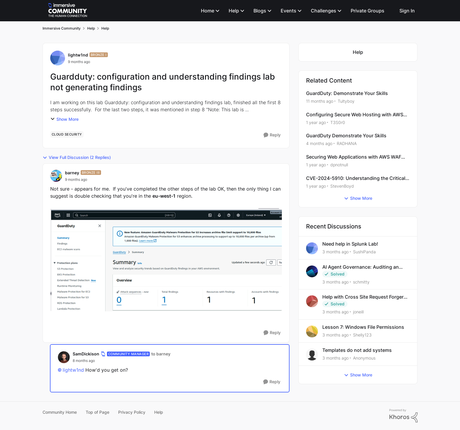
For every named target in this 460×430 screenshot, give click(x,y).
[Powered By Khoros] (403, 416)
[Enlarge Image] (166, 259)
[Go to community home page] (68, 10)
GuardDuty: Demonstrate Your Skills (347, 93)
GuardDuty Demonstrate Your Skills (346, 135)
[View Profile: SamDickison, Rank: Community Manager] (64, 357)
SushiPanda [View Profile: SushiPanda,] (364, 251)
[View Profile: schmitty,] (312, 271)
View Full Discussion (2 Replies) (77, 157)
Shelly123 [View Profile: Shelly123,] (362, 334)
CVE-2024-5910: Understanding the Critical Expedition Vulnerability (355, 178)
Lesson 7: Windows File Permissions (363, 327)
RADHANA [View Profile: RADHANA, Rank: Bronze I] (347, 143)
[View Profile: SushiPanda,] (312, 248)
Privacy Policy (131, 412)
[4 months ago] (319, 143)
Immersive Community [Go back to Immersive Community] (62, 28)
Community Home (60, 412)
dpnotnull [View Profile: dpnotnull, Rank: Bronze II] (339, 164)
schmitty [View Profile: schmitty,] (361, 281)
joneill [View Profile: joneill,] (358, 311)
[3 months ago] (335, 252)
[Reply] (272, 135)
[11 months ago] (319, 101)
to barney (160, 353)
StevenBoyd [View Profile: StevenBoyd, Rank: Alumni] (342, 186)
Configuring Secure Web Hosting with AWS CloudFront (354, 115)
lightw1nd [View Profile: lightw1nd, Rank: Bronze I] (78, 54)
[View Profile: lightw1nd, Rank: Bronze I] (57, 58)
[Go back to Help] (358, 52)
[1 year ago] (316, 122)
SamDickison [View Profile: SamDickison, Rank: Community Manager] (86, 353)
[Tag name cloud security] (67, 134)
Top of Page (97, 412)
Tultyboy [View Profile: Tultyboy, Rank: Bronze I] (346, 101)
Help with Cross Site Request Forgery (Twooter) (364, 297)
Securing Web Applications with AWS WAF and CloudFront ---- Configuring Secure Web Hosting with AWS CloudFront (356, 157)
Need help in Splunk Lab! (350, 244)
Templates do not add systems (357, 350)
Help (158, 412)
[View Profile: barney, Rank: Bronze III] (56, 176)
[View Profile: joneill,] (312, 301)
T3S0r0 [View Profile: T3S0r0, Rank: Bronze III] (337, 122)
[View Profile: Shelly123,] (312, 331)
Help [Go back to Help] (91, 28)
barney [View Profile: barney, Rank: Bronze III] (72, 172)
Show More (64, 119)
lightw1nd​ (73, 370)
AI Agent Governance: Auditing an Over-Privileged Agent (360, 267)
